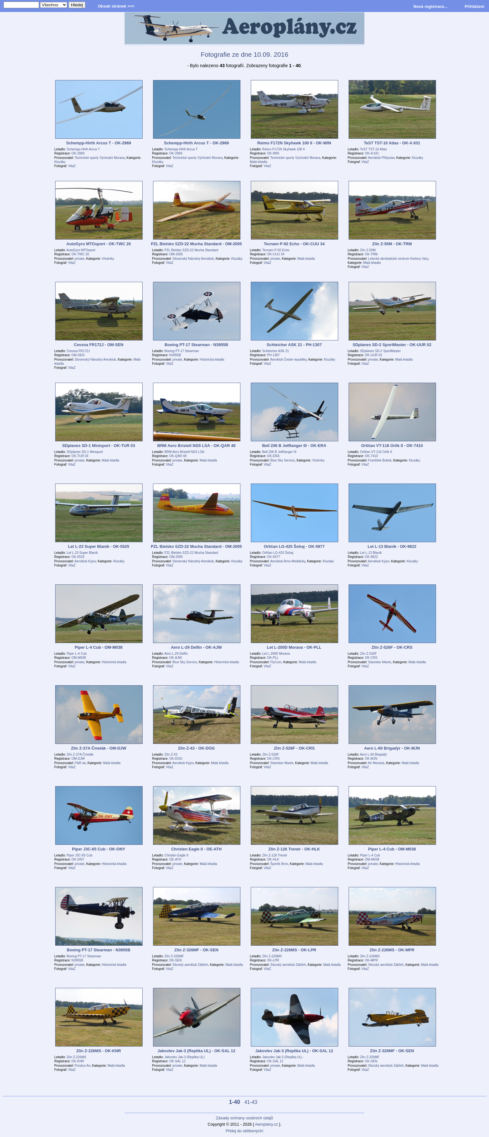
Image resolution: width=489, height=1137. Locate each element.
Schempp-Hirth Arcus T (83, 149)
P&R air (80, 763)
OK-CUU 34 (276, 254)
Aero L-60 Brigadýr (373, 754)
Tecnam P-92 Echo (275, 250)
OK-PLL (273, 657)
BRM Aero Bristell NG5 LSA (184, 452)
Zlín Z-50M (367, 250)
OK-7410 (371, 456)
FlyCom (275, 662)
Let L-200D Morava (276, 653)
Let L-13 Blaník (371, 552)
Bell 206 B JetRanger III (279, 452)
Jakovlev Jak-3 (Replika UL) (184, 1057)
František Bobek (380, 460)
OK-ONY (78, 859)
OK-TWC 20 (80, 254)
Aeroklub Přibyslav (381, 158)
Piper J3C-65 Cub (79, 855)
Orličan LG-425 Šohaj (277, 552)
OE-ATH (175, 859)
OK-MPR (371, 960)
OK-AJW (175, 657)
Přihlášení (474, 6)
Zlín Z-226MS (272, 956)
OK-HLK (273, 859)
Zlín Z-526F (368, 653)
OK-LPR (273, 960)
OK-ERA (273, 456)
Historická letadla (212, 359)
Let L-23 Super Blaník (82, 552)
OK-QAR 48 (178, 456)
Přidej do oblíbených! (244, 1130)
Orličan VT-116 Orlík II (376, 452)
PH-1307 (273, 355)
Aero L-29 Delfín (176, 653)
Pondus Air (82, 1065)
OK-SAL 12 (177, 1061)
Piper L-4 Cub (76, 653)
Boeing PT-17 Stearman (181, 351)
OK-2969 (78, 153)
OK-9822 (371, 557)
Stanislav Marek (379, 662)
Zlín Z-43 (170, 754)
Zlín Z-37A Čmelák (80, 754)
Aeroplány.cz (266, 1124)
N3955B (175, 355)
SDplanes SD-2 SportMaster (380, 351)
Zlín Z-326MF (174, 956)
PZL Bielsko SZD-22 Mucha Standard (191, 250)
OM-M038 (79, 657)
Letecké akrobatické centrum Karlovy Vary (398, 258)
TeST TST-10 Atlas (373, 149)
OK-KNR (78, 1061)
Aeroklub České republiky (288, 359)
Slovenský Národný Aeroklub (193, 258)
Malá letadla (258, 162)
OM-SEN (78, 355)
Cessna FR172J (78, 351)
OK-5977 (273, 557)
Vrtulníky (108, 258)
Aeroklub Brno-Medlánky (287, 561)
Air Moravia (376, 763)
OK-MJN (371, 758)
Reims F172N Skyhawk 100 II (283, 149)
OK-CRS (371, 657)
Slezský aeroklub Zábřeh (190, 964)
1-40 (234, 1102)
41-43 (250, 1102)
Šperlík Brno (279, 864)
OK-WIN (273, 153)
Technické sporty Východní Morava (100, 158)
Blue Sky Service (282, 460)
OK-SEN (175, 960)
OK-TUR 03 (80, 456)
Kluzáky (60, 162)
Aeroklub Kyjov (85, 561)
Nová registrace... (430, 6)
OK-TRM (371, 254)
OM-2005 (176, 254)
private (80, 258)
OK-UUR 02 (373, 355)
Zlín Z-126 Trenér (274, 855)
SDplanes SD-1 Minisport (85, 452)
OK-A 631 (372, 153)
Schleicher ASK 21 (275, 351)
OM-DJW (78, 758)
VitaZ (72, 166)
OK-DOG (176, 758)
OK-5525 (78, 557)
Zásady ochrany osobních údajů (244, 1118)
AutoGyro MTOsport (81, 250)
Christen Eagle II (176, 855)
